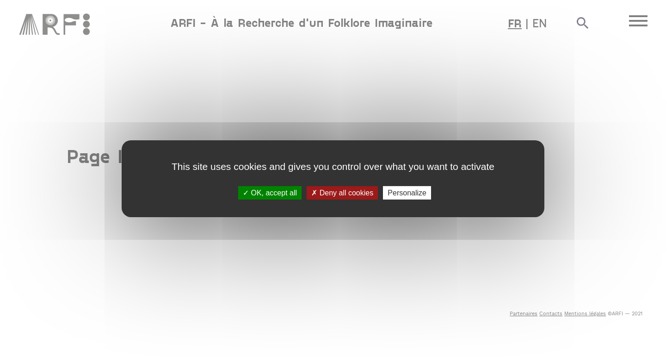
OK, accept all (270, 192)
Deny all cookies (342, 192)
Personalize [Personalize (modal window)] (407, 192)
